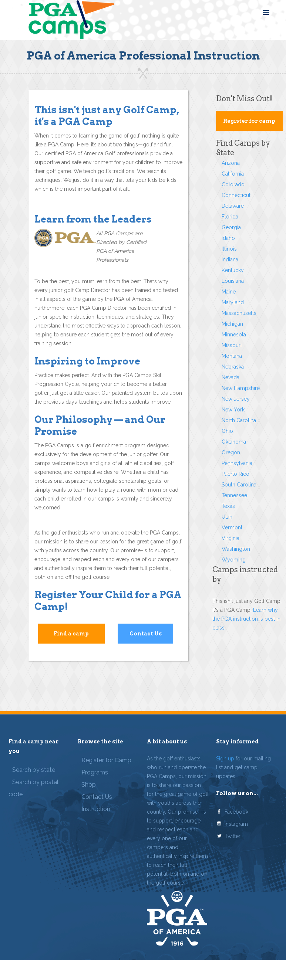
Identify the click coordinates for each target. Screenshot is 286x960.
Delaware (233, 206)
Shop (88, 784)
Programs (94, 772)
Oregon (231, 452)
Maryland (233, 302)
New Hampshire (241, 388)
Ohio (227, 431)
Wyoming (234, 560)
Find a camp (71, 634)
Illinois (229, 249)
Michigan (232, 324)
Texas (228, 506)
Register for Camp (106, 760)
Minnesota (234, 334)
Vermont (232, 527)
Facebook (236, 812)
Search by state (33, 769)
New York (233, 410)
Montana (232, 356)
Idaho (228, 238)
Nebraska (233, 367)
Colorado (233, 184)
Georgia (231, 227)
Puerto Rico (235, 474)
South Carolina (239, 485)
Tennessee (234, 495)
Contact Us (145, 634)
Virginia (230, 538)
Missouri (232, 345)
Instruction (95, 809)
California (233, 174)
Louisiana (233, 281)
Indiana (230, 259)
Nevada (230, 377)
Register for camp (249, 121)
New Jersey (236, 399)
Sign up (225, 758)
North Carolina (239, 420)
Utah (227, 517)
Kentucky (233, 270)
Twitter (232, 836)
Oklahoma (234, 442)
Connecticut (236, 195)
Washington (236, 549)
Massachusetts (239, 313)
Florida (230, 217)
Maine (229, 292)
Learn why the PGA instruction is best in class (246, 619)
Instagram (236, 824)
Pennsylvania (237, 463)
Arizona (231, 163)
